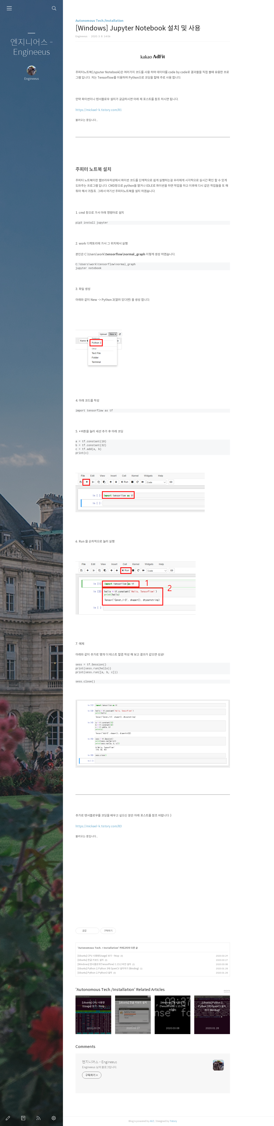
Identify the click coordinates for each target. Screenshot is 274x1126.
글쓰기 (8, 1118)
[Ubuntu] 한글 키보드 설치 (106, 960)
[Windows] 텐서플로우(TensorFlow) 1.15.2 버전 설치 (120, 964)
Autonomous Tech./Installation (115, 21)
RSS (39, 1118)
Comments (101, 1046)
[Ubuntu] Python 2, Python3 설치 (110, 972)
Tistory (189, 1121)
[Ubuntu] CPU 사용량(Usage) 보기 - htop (114, 955)
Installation (127, 947)
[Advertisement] (168, 884)
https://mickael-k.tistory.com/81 (114, 110)
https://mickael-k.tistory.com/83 (114, 826)
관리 (54, 1118)
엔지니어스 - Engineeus (31, 47)
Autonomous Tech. (105, 947)
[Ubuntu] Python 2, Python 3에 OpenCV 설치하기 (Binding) (124, 968)
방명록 (24, 1118)
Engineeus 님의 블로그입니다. (115, 1067)
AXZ (168, 1121)
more (243, 990)
